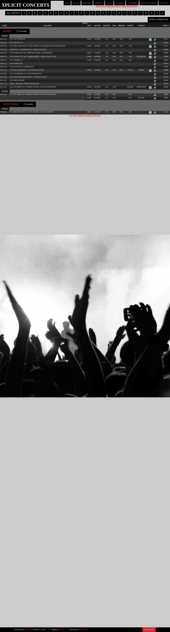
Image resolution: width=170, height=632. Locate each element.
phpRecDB (28, 629)
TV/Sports (132, 3)
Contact (164, 3)
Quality (106, 25)
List (67, 3)
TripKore (83, 629)
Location (48, 25)
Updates (99, 3)
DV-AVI (76, 3)
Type (114, 25)
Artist (85, 23)
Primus (7, 31)
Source (130, 25)
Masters (87, 3)
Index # (166, 25)
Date (5, 25)
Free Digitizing (148, 3)
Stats (109, 3)
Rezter (62, 629)
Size (89, 25)
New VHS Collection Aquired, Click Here (85, 116)
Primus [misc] (11, 104)
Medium (121, 25)
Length (97, 25)
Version (141, 25)
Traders (120, 3)
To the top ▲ (149, 629)
